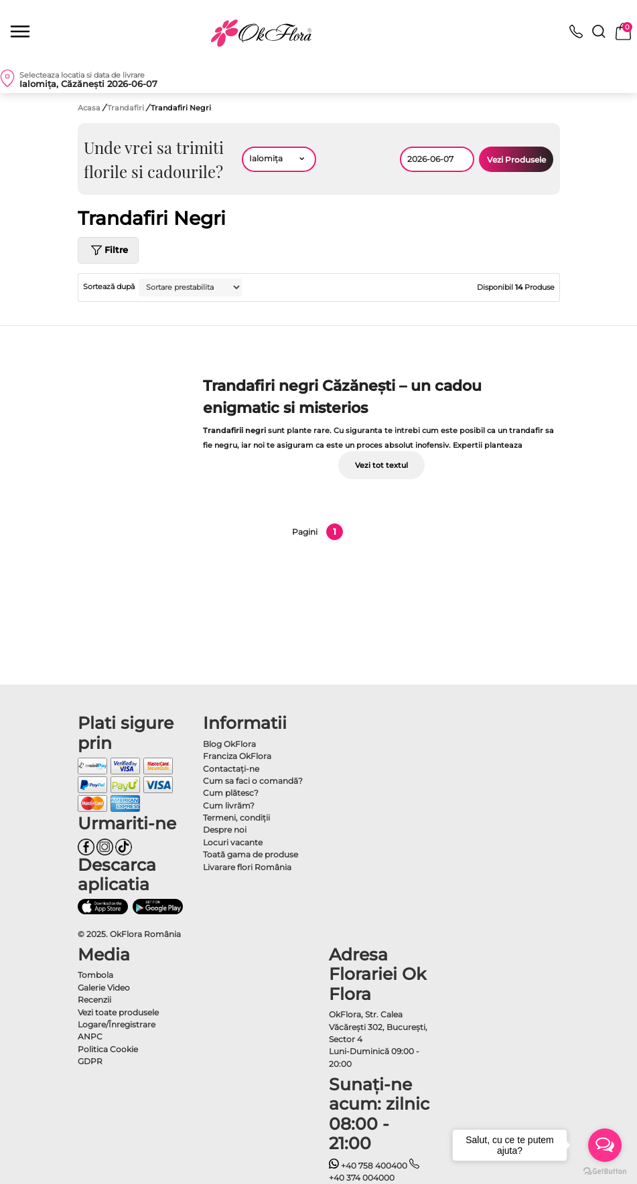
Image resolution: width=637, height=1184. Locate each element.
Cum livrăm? (229, 805)
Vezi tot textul (381, 465)
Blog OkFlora (229, 744)
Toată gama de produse (250, 854)
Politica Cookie (108, 1049)
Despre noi (224, 830)
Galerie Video (104, 988)
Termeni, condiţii (236, 818)
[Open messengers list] (605, 1145)
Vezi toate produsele (118, 1012)
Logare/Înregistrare (116, 1024)
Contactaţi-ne (231, 769)
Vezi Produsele (516, 160)
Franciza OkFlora (237, 756)
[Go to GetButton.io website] (604, 1171)
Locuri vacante (233, 842)
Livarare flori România (247, 867)
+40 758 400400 (368, 1166)
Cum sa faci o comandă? (253, 781)
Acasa (89, 107)
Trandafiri (126, 107)
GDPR (90, 1061)
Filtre (108, 250)
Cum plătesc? (231, 793)
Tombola (95, 975)
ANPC (90, 1036)
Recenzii (94, 1000)
